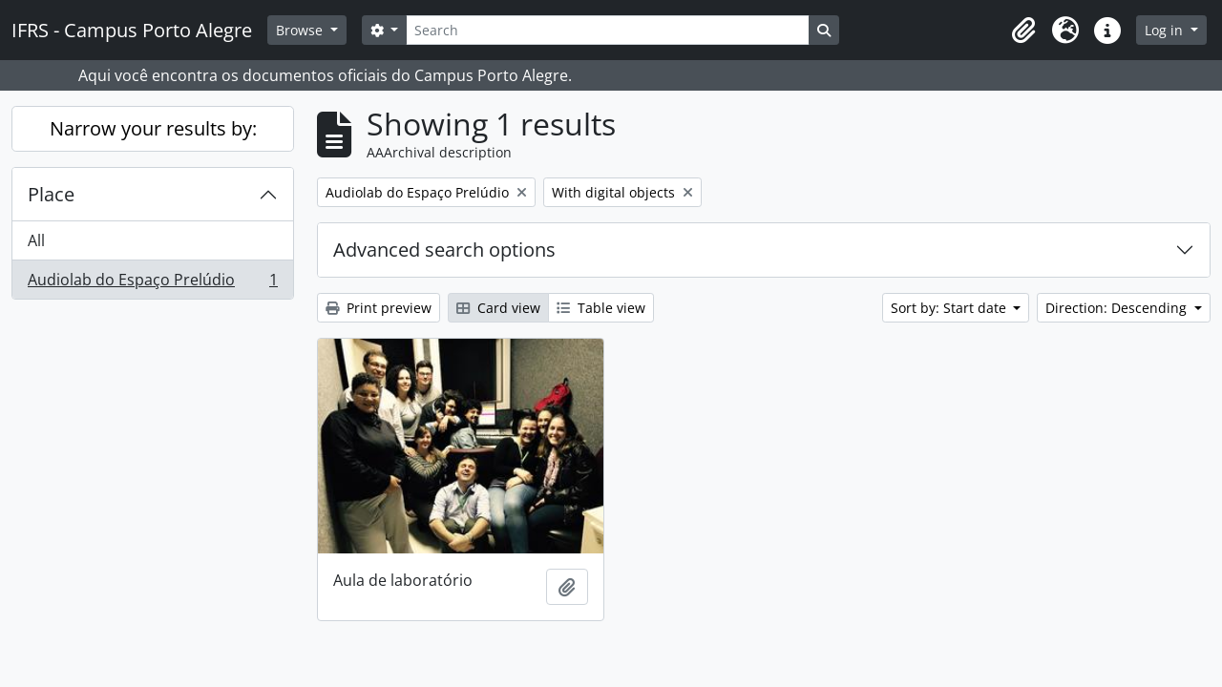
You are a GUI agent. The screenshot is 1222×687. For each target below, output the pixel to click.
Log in (1166, 30)
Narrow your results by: (153, 128)
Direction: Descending (1117, 308)
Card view (498, 308)
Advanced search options (444, 249)
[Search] (607, 30)
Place (51, 194)
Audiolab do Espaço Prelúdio (152, 283)
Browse (301, 30)
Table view (601, 308)
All (36, 240)
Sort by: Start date (950, 308)
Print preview (379, 308)
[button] (1023, 31)
